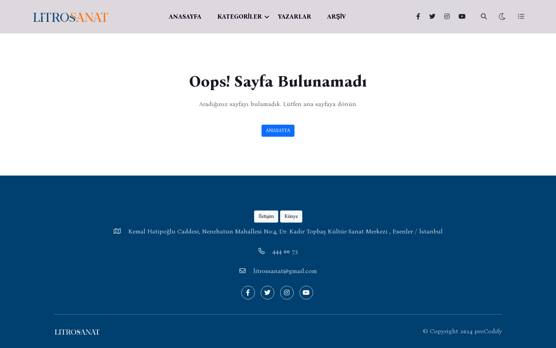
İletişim (266, 216)
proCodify (488, 331)
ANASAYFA (185, 16)
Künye (291, 216)
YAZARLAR (294, 16)
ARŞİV (336, 16)
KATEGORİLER (239, 16)
